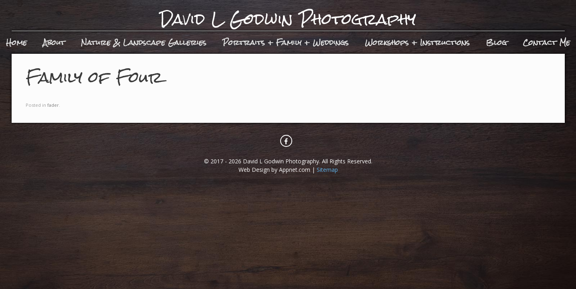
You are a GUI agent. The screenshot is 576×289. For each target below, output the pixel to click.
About (54, 42)
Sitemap (327, 169)
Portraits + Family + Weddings (285, 42)
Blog (496, 42)
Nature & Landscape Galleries (143, 42)
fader (53, 105)
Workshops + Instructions (417, 42)
